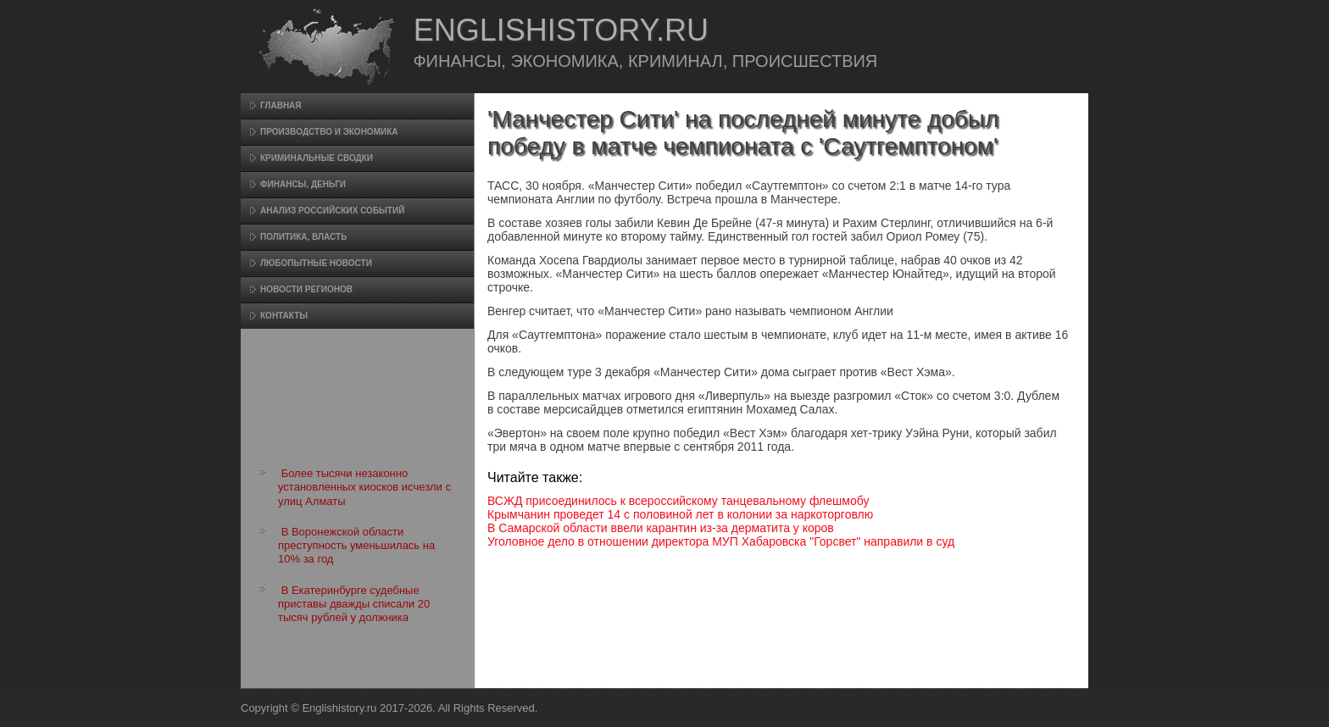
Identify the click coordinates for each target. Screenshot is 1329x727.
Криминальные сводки (316, 158)
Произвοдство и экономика (329, 131)
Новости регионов (306, 289)
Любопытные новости (316, 263)
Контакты (284, 315)
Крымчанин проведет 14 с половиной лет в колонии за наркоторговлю (680, 514)
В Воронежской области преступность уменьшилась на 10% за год (356, 545)
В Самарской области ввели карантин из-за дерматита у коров (660, 528)
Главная (281, 105)
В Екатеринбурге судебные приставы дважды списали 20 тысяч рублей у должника (354, 604)
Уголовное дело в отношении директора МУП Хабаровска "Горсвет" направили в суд (720, 541)
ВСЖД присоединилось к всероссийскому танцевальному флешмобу (678, 501)
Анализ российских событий (332, 210)
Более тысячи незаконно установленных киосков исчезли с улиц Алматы (364, 487)
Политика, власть (303, 236)
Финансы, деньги (303, 184)
